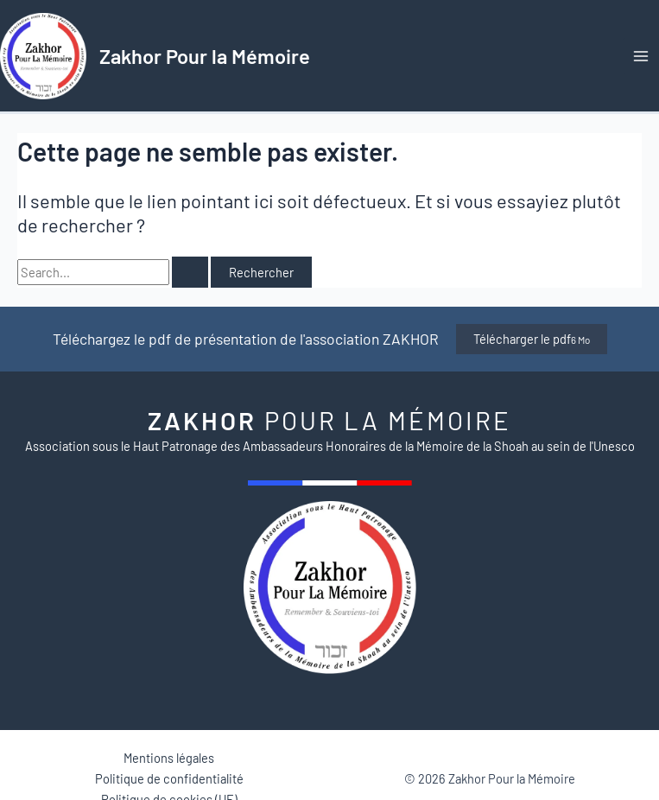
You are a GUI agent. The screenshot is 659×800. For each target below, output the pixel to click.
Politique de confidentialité (169, 778)
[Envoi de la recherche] (190, 273)
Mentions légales (169, 757)
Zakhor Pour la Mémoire (204, 55)
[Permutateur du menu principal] (641, 56)
